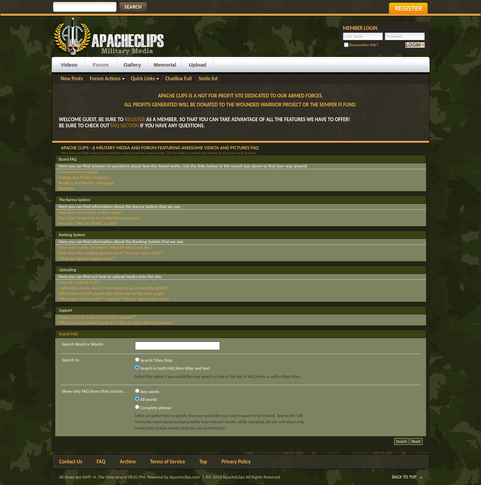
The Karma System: (75, 199)
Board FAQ (68, 159)
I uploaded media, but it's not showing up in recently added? (113, 287)
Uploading (67, 269)
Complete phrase (153, 407)
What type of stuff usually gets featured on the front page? (112, 293)
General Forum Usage (78, 171)
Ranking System (72, 234)
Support (65, 310)
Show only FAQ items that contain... (94, 391)
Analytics (67, 188)
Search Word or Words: (83, 344)
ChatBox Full (178, 79)
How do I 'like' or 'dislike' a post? (88, 223)
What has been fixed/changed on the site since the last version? (116, 322)
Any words (147, 391)
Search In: (71, 359)
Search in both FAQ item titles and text (172, 368)
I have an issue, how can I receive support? (97, 317)
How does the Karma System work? (91, 212)
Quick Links (143, 79)
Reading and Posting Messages (86, 182)
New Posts (72, 79)
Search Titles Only (154, 360)
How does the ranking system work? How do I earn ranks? (111, 252)
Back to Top (404, 477)
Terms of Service (167, 462)
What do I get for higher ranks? (87, 258)
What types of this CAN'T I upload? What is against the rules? (114, 298)
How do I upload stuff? (79, 282)
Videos (69, 65)
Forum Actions (105, 79)
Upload (197, 65)
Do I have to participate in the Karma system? (100, 217)
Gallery (132, 65)
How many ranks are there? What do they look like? (105, 247)
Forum (101, 65)
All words (146, 399)
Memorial (165, 65)
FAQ (101, 462)
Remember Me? (361, 44)
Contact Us (70, 462)
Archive (128, 462)
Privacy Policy (236, 462)
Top (203, 462)
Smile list (208, 79)
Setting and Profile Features (83, 177)
